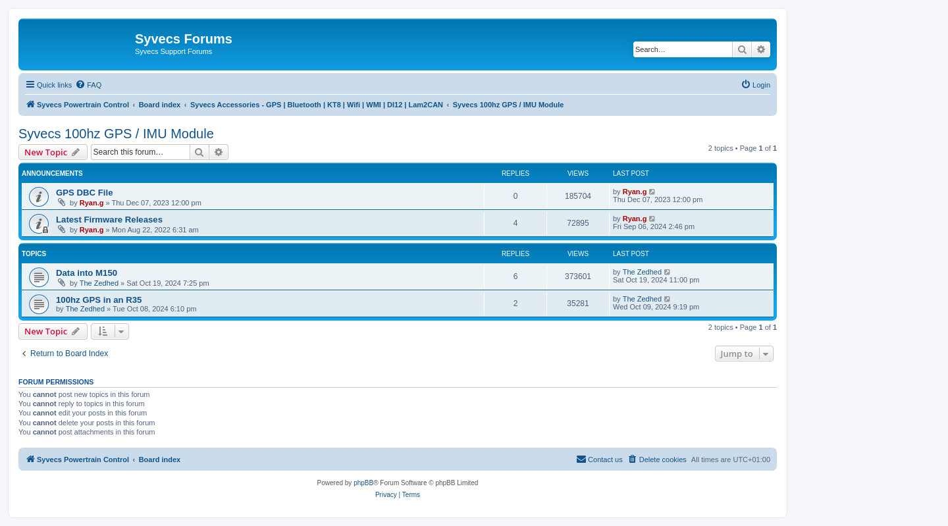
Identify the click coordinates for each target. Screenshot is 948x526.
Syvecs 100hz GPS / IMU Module (116, 133)
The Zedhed (99, 283)
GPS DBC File (84, 192)
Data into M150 (86, 273)
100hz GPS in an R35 (99, 300)
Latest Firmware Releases (109, 219)
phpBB (363, 483)
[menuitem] (88, 85)
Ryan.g (92, 203)
